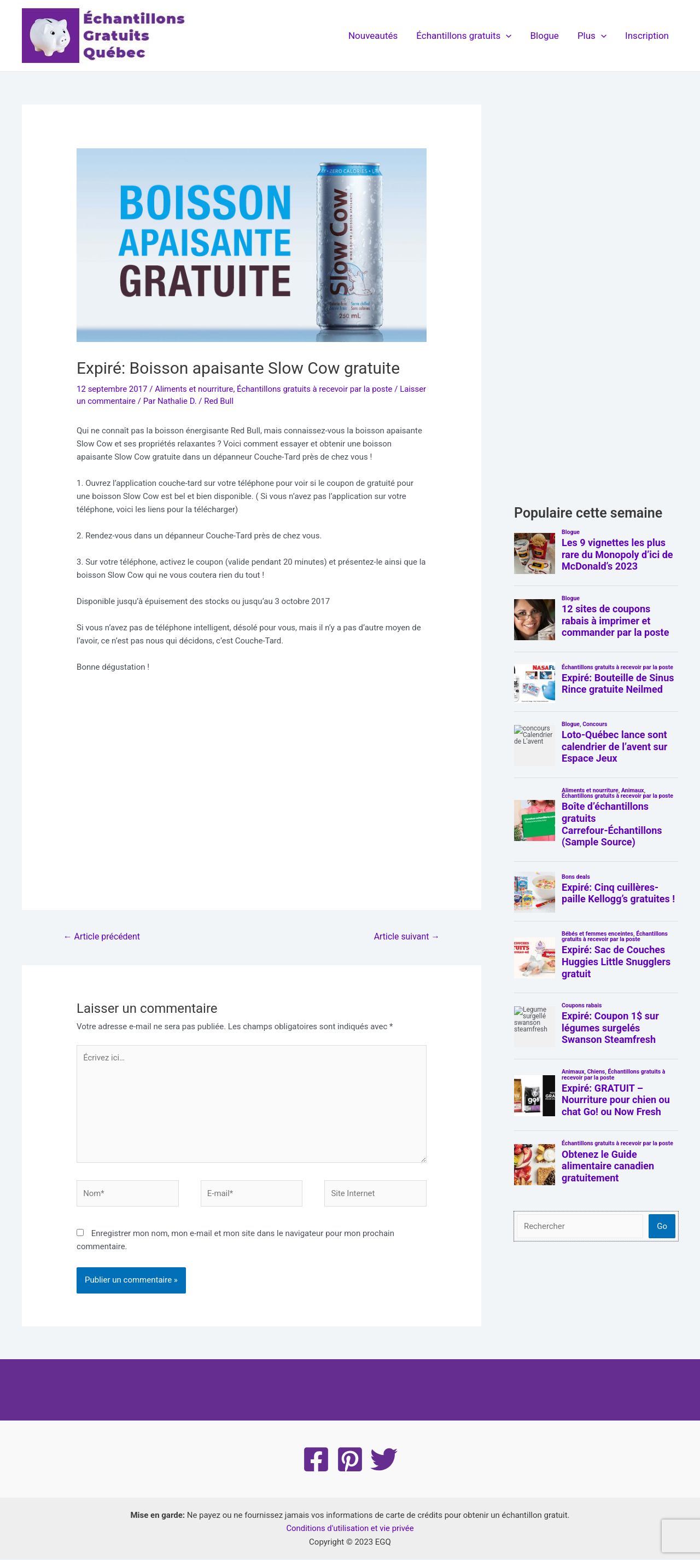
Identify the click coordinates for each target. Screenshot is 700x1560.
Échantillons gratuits (463, 35)
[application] (505, 35)
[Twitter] (384, 1460)
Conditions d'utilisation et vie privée (349, 1529)
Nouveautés (373, 35)
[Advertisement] (252, 789)
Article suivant (407, 936)
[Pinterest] (350, 1460)
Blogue (544, 35)
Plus (592, 35)
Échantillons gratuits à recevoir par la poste (315, 389)
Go (662, 1226)
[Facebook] (316, 1460)
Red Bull (248, 401)
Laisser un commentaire (121, 401)
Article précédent (102, 936)
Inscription (647, 35)
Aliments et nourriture (194, 389)
